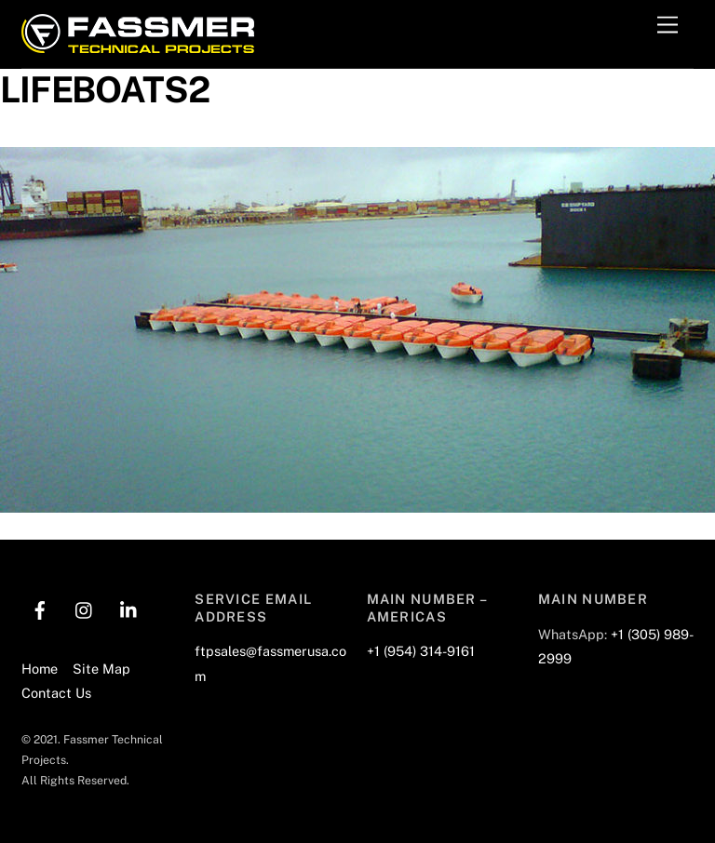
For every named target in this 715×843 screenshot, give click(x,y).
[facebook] (40, 608)
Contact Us (56, 693)
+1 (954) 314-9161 (421, 651)
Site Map (101, 668)
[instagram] (84, 608)
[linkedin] (129, 608)
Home (39, 668)
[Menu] (667, 25)
